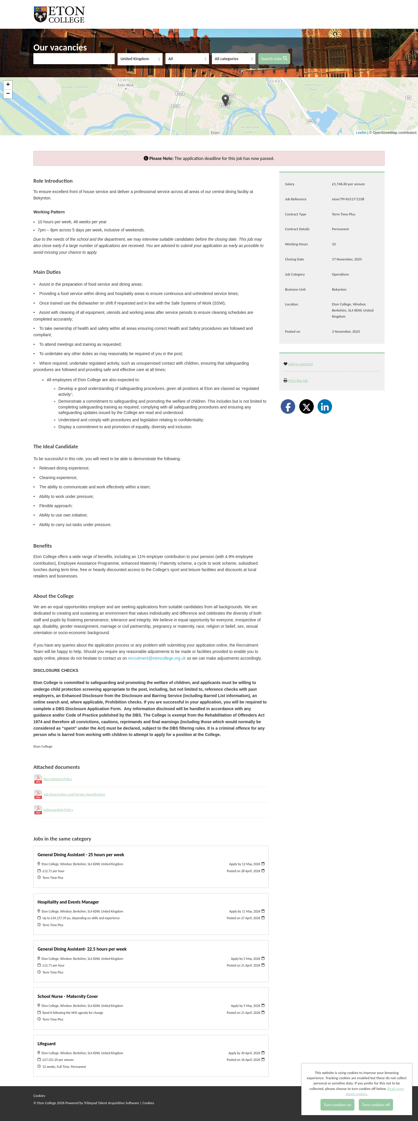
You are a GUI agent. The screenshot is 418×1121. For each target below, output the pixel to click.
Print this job (298, 380)
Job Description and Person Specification (74, 794)
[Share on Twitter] (306, 406)
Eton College (60, 14)
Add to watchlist (300, 364)
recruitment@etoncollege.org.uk (157, 658)
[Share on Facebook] (288, 406)
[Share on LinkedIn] (325, 406)
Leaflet (361, 133)
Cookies (39, 1095)
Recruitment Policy (58, 779)
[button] (225, 100)
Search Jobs (274, 58)
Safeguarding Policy (58, 809)
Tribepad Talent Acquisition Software (111, 1103)
